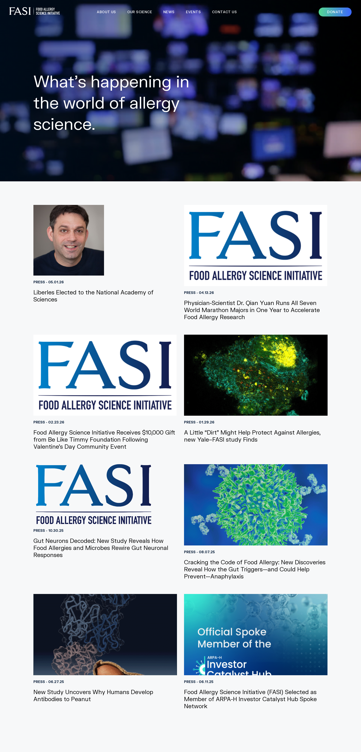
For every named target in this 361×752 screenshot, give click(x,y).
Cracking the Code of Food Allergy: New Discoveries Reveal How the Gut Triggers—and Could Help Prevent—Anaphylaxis (254, 569)
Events (193, 12)
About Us (106, 12)
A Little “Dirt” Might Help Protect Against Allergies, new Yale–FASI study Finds (252, 436)
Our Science (139, 12)
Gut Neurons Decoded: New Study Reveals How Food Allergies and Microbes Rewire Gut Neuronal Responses (100, 547)
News (169, 12)
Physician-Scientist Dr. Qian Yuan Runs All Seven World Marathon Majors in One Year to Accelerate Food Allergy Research (252, 309)
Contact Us (224, 12)
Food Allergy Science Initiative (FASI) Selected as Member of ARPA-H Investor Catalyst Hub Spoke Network (250, 698)
